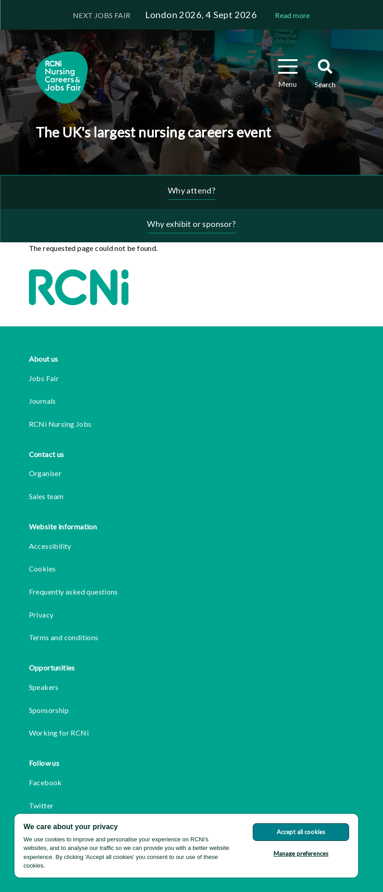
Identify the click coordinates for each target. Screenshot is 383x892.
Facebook (45, 782)
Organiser (45, 473)
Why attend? (191, 190)
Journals (42, 400)
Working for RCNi (59, 732)
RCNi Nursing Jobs (60, 424)
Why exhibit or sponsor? (191, 224)
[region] (186, 846)
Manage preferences (301, 853)
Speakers (44, 687)
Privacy (41, 614)
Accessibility (50, 546)
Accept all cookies (301, 831)
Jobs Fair (44, 378)
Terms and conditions (64, 637)
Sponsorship (49, 710)
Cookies (42, 568)
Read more (292, 15)
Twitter (41, 805)
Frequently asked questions (73, 591)
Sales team (46, 496)
